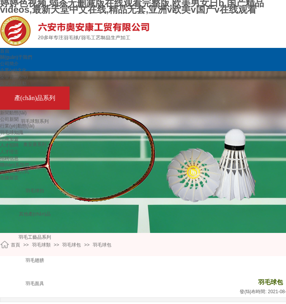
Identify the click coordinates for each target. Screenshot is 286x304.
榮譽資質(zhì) (14, 77)
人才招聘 (9, 145)
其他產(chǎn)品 (35, 214)
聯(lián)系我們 (14, 165)
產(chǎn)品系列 (35, 98)
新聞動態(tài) (13, 112)
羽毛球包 (71, 245)
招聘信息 (9, 158)
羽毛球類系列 (35, 121)
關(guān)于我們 (16, 57)
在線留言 (9, 177)
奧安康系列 (34, 144)
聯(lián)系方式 (14, 171)
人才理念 (9, 152)
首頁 (4, 51)
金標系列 (35, 167)
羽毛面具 (35, 283)
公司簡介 (9, 63)
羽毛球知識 (11, 132)
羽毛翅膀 (35, 260)
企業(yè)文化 (13, 70)
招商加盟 (9, 139)
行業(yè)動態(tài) (17, 126)
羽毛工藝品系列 (35, 237)
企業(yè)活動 (13, 83)
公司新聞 (9, 119)
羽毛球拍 (35, 191)
